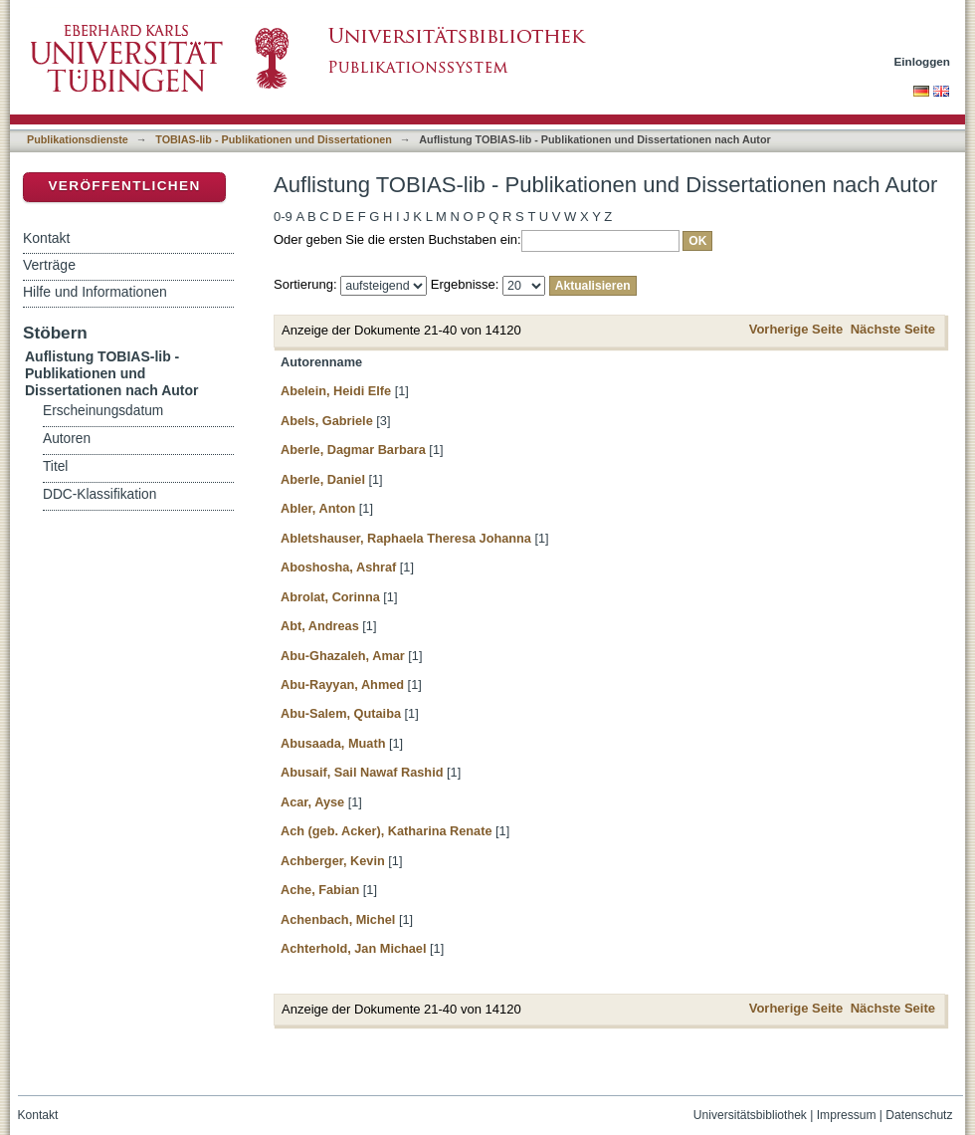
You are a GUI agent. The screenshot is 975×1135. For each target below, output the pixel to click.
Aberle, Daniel (323, 479)
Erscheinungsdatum (103, 410)
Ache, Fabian (320, 889)
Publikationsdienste (77, 139)
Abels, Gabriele (327, 420)
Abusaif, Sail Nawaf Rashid (362, 772)
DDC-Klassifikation (99, 494)
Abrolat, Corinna (330, 596)
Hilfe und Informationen (95, 292)
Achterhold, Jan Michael (353, 948)
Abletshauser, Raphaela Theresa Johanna (406, 538)
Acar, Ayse (312, 801)
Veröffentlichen (124, 185)
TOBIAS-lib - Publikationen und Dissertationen (273, 139)
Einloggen (922, 61)
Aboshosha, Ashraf (338, 567)
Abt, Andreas (320, 625)
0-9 (283, 216)
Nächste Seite (893, 329)
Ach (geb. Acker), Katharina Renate (386, 830)
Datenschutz (918, 1115)
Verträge (49, 265)
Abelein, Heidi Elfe (336, 390)
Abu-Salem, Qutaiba (341, 713)
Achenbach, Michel (338, 919)
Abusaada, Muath (333, 743)
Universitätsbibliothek (750, 1115)
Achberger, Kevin (333, 860)
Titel (55, 466)
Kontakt (46, 238)
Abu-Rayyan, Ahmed (342, 684)
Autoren (67, 438)
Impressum (847, 1115)
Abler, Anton (318, 508)
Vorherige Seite (796, 329)
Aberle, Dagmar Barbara (353, 449)
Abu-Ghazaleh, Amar (343, 655)
